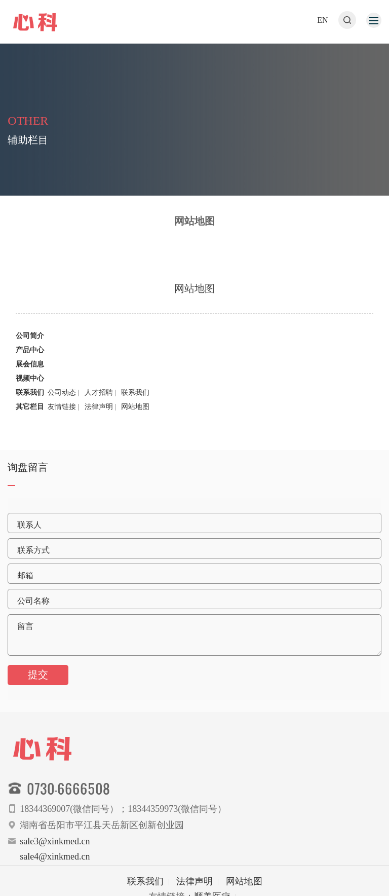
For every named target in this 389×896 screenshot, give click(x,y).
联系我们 (30, 395)
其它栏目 (30, 409)
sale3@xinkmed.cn (55, 841)
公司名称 (33, 600)
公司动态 (62, 395)
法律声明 (99, 409)
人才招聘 (99, 395)
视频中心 (30, 381)
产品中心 (30, 352)
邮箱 (25, 575)
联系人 (29, 524)
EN (322, 20)
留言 (25, 626)
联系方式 (33, 550)
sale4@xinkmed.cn (55, 856)
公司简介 (30, 338)
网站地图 (135, 409)
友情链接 (62, 409)
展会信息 (30, 366)
